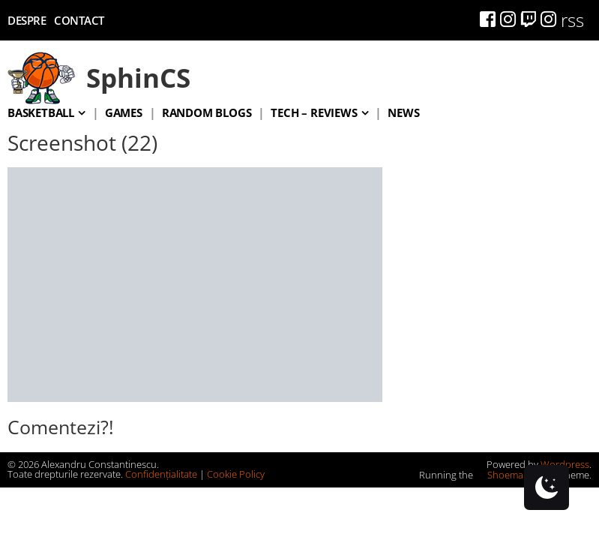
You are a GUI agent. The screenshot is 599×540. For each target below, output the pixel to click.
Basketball (40, 112)
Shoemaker (506, 475)
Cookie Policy (236, 474)
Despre (26, 20)
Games (123, 112)
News (403, 112)
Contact (79, 20)
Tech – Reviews (314, 112)
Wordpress (565, 464)
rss (572, 20)
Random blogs (207, 112)
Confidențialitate (161, 474)
